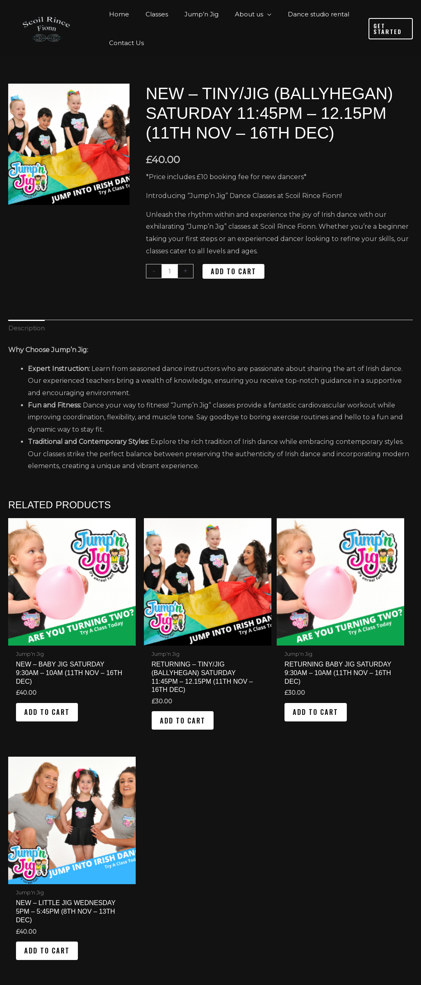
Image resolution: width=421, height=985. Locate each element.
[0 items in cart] (339, 880)
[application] (253, 14)
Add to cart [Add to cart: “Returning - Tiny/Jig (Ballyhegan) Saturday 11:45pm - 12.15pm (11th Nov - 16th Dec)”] (155, 700)
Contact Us (128, 865)
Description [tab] (27, 329)
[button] (389, 28)
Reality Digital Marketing (287, 950)
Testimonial (137, 841)
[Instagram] (371, 795)
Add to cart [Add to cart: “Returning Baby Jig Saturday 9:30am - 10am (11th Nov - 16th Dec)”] (258, 692)
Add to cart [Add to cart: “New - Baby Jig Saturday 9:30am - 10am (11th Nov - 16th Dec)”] (52, 692)
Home (120, 791)
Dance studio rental (142, 854)
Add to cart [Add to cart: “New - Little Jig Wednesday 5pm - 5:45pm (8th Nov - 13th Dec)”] (361, 692)
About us (125, 827)
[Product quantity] (170, 271)
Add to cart (234, 271)
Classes (121, 803)
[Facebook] (341, 795)
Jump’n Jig (128, 815)
